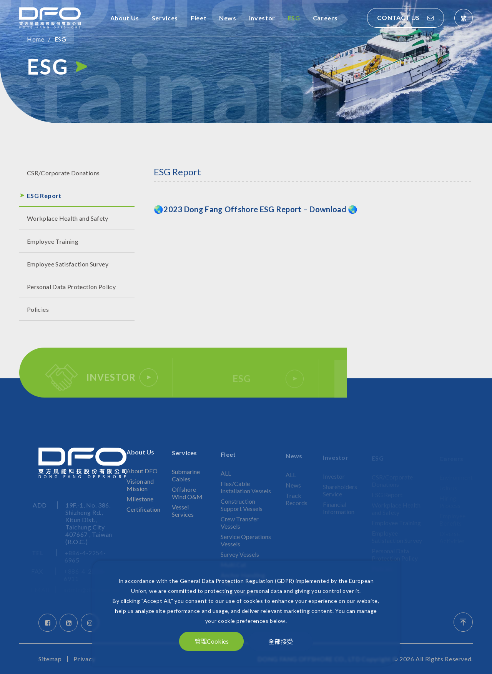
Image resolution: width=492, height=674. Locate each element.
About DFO (142, 477)
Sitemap (50, 659)
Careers (325, 18)
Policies (38, 309)
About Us (124, 18)
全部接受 (280, 641)
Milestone (139, 505)
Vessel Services (183, 516)
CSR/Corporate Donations (63, 172)
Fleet (198, 18)
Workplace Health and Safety (67, 218)
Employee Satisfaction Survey (67, 264)
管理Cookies (211, 641)
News (227, 18)
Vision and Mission (140, 491)
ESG (294, 18)
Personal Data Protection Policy (71, 286)
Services (165, 18)
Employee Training (52, 241)
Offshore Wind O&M (187, 499)
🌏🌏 (255, 209)
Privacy (84, 659)
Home (35, 39)
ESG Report (44, 195)
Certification (143, 515)
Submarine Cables (186, 481)
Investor (262, 18)
